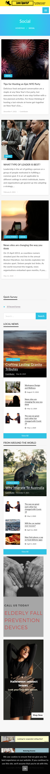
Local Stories (11, 237)
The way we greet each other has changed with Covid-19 (33, 420)
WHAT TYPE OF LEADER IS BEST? (21, 164)
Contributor (24, 111)
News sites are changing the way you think (22, 247)
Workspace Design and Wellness (32, 386)
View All (25, 436)
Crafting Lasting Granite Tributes (23, 367)
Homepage (20, 28)
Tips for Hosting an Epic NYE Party (21, 83)
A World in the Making (17, 10)
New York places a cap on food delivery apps (34, 538)
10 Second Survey (13, 307)
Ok (25, 768)
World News (13, 483)
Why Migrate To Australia (24, 488)
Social (8, 76)
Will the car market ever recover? (33, 524)
